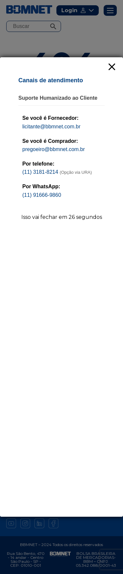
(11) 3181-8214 (40, 172)
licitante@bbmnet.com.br (51, 126)
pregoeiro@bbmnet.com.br (53, 149)
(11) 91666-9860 (41, 195)
